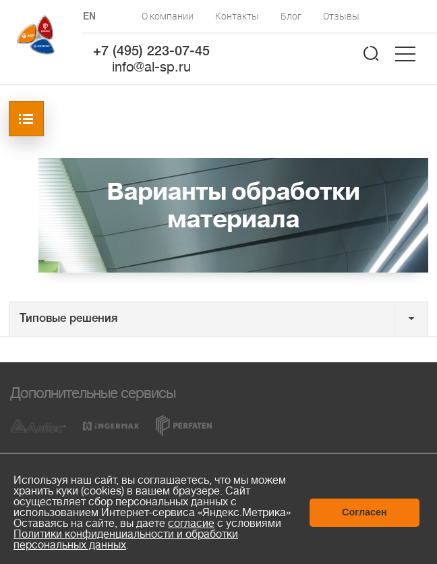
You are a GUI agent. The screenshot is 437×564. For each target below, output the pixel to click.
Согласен (364, 512)
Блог (291, 15)
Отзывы (341, 15)
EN (89, 17)
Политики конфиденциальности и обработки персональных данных (125, 539)
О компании (168, 15)
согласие (191, 523)
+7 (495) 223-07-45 (151, 52)
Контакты (237, 15)
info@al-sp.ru (151, 67)
